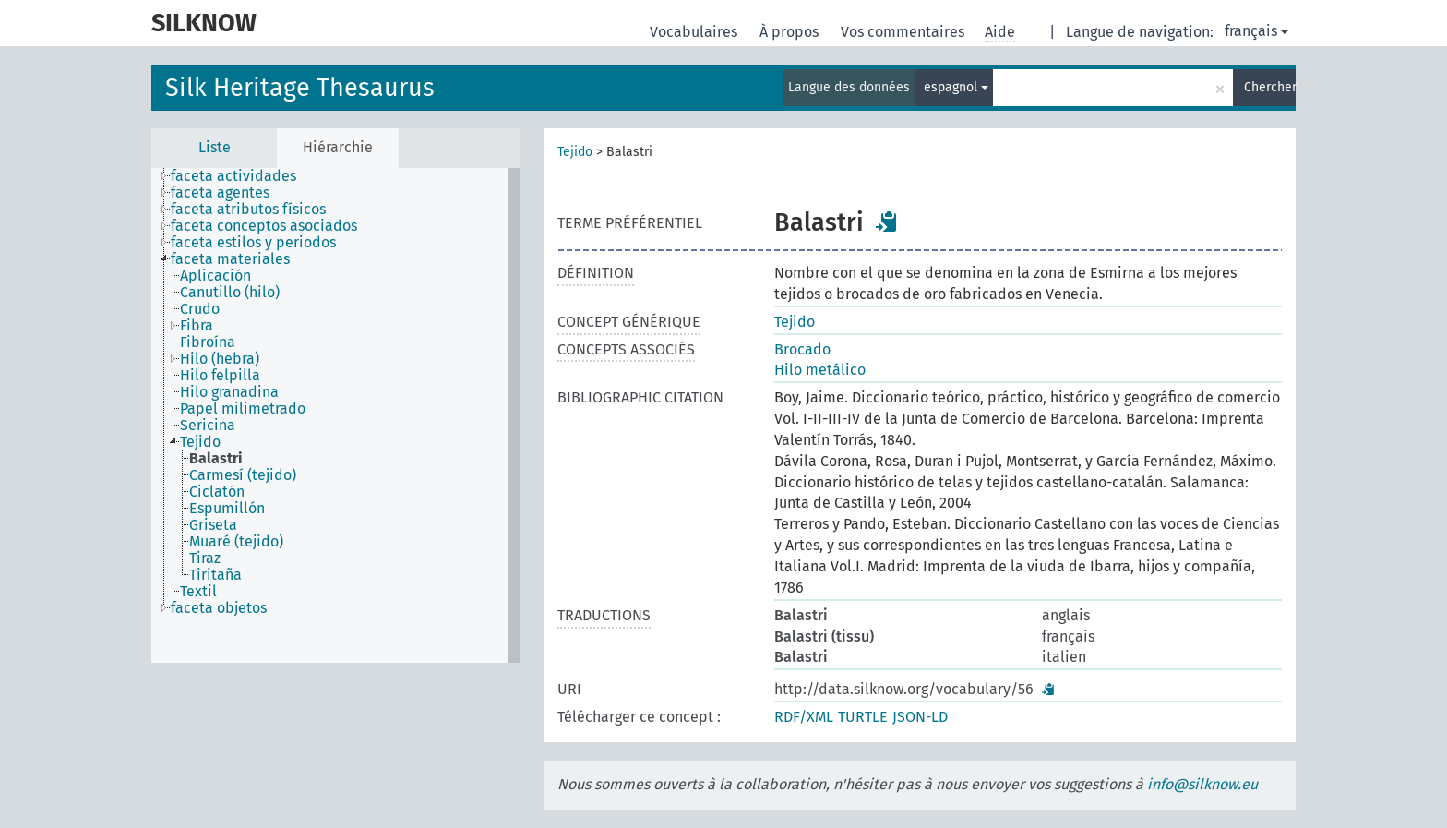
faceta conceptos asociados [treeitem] (264, 226)
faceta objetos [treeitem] (219, 608)
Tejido (574, 152)
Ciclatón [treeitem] (217, 492)
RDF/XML (803, 717)
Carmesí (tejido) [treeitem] (242, 475)
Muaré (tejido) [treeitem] (236, 542)
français (1256, 31)
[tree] (335, 415)
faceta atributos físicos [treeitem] (248, 209)
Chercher (1270, 87)
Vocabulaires (695, 32)
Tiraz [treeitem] (205, 558)
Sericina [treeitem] (207, 425)
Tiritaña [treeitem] (215, 575)
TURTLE (863, 717)
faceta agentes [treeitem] (220, 193)
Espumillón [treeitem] (227, 508)
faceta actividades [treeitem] (233, 176)
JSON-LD (920, 717)
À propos (790, 32)
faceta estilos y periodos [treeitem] (253, 242)
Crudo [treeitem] (200, 309)
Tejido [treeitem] (200, 442)
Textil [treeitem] (198, 591)
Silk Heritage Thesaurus (300, 87)
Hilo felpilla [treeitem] (220, 375)
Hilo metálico (820, 369)
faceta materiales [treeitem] (230, 259)
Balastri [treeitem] (216, 458)
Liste (214, 147)
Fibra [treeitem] (196, 326)
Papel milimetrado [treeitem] (242, 409)
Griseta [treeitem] (213, 525)
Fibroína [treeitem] (207, 342)
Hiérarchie (338, 147)
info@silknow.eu (1202, 784)
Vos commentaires (904, 32)
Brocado (802, 349)
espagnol (956, 87)
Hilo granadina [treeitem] (229, 392)
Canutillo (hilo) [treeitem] (230, 292)
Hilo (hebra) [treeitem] (219, 359)
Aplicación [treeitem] (215, 276)
